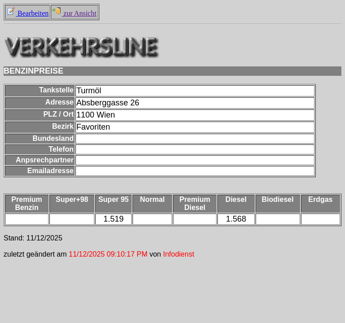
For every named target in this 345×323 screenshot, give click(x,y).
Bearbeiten (27, 13)
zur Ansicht (74, 13)
